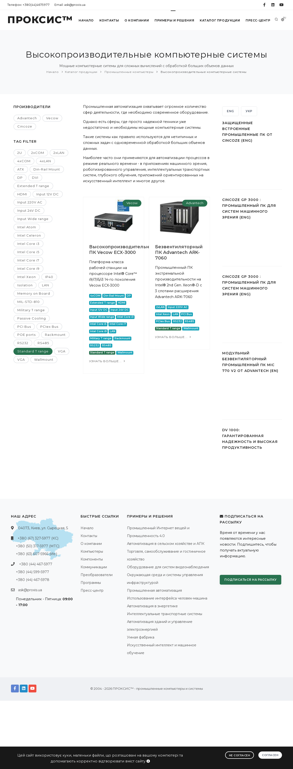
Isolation (25, 285)
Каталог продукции (220, 20)
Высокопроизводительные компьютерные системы (203, 72)
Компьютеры (92, 551)
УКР (249, 111)
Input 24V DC (29, 210)
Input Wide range (33, 219)
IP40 (49, 277)
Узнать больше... (107, 361)
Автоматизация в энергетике (152, 606)
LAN (45, 285)
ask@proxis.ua (30, 590)
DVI (35, 178)
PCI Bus (24, 327)
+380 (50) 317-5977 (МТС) (37, 546)
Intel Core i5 (28, 252)
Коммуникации (94, 567)
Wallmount (43, 359)
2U (19, 153)
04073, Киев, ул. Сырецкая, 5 (43, 528)
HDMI (22, 194)
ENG (230, 111)
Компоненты (92, 559)
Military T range (31, 310)
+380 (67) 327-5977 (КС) (38, 538)
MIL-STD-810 (28, 302)
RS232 (22, 343)
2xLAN (58, 153)
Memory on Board (33, 293)
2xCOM (37, 153)
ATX (20, 169)
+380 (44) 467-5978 (32, 580)
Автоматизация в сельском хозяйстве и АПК (165, 543)
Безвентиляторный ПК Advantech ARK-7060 (176, 252)
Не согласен (239, 755)
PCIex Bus (49, 327)
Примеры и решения (174, 20)
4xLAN (45, 161)
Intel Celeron (29, 235)
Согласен (270, 755)
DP (20, 178)
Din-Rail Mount (46, 169)
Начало (86, 20)
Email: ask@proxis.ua (69, 5)
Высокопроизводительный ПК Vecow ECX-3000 (122, 249)
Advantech (27, 118)
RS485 (43, 343)
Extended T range (33, 186)
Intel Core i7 (28, 260)
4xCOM (24, 161)
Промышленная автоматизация (154, 590)
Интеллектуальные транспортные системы (164, 614)
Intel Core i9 (28, 268)
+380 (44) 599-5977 (32, 572)
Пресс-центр (258, 20)
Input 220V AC (29, 202)
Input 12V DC (47, 194)
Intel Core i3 (28, 244)
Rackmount (55, 335)
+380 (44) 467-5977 (35, 564)
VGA (61, 351)
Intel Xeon (26, 277)
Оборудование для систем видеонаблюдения (168, 567)
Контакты (109, 20)
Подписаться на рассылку (250, 579)
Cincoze (24, 126)
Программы (91, 582)
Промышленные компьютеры (129, 72)
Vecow (52, 118)
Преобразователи (97, 575)
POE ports (26, 335)
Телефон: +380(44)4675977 (28, 5)
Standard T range (33, 351)
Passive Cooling (31, 318)
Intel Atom (26, 227)
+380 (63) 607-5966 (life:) (36, 554)
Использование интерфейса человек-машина (167, 598)
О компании (137, 20)
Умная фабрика (140, 637)
